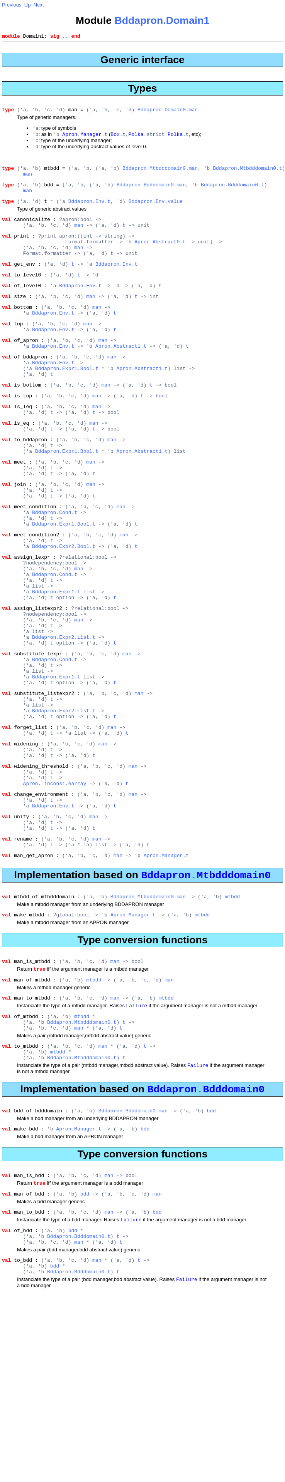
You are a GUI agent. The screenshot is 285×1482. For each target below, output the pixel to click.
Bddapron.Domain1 (161, 20)
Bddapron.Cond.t (54, 566)
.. (65, 36)
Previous (12, 5)
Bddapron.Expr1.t (56, 659)
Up (27, 5)
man (27, 181)
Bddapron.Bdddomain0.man (150, 193)
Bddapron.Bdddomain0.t (232, 193)
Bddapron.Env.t (89, 212)
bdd (211, 1240)
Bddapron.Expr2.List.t (63, 712)
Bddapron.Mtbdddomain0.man (160, 174)
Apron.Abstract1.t (121, 375)
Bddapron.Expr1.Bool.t (66, 401)
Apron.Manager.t (166, 965)
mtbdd (232, 1009)
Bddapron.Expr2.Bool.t (63, 605)
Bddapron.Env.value (156, 212)
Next (39, 5)
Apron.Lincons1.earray (55, 883)
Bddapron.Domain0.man (167, 111)
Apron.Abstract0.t (160, 257)
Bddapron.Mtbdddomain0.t (247, 174)
